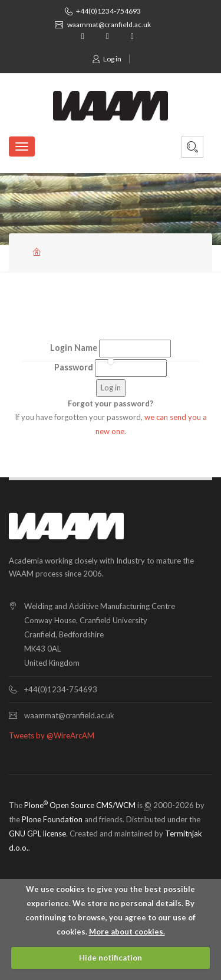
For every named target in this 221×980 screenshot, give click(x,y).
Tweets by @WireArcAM (51, 735)
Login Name (73, 348)
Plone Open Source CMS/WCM (80, 805)
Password (73, 367)
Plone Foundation (52, 819)
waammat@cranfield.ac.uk (109, 24)
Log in (106, 58)
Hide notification (110, 957)
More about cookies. (127, 931)
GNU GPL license (37, 833)
